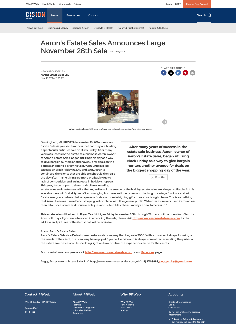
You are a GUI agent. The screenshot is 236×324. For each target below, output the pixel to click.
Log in (171, 305)
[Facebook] (29, 312)
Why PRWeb (32, 4)
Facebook (147, 252)
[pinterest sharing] (185, 73)
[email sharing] (192, 73)
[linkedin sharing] (178, 73)
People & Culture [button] (158, 28)
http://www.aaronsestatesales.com (156, 218)
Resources (73, 15)
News (55, 15)
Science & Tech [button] (80, 28)
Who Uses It (65, 4)
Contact (93, 15)
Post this (158, 177)
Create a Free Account (197, 4)
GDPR (178, 4)
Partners (77, 305)
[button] (118, 106)
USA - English (117, 51)
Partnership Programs (84, 307)
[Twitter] (26, 312)
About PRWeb (80, 302)
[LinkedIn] (34, 312)
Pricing (77, 4)
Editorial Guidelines (82, 310)
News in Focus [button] (35, 28)
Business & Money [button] (58, 28)
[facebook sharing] (164, 73)
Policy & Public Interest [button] (131, 28)
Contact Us (31, 308)
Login (169, 4)
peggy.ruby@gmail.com (175, 261)
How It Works (48, 4)
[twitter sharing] (171, 73)
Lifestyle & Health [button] (103, 28)
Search (204, 15)
